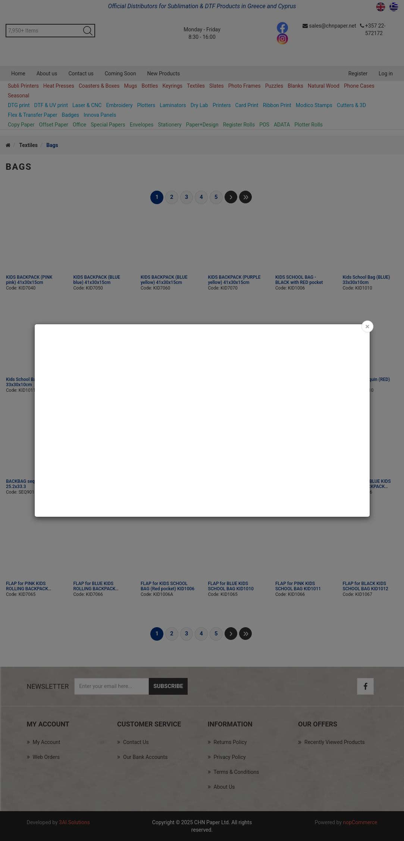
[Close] (367, 326)
